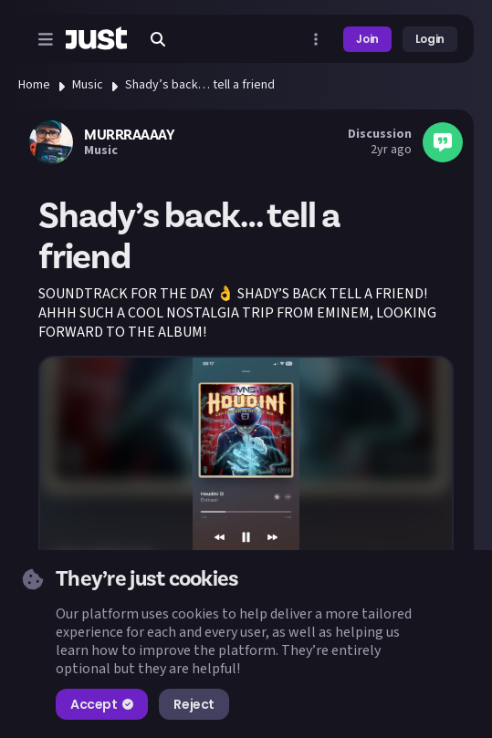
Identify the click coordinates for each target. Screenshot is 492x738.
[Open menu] (45, 39)
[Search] (158, 39)
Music (87, 85)
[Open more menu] (315, 39)
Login (430, 39)
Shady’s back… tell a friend (200, 85)
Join (367, 39)
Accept (101, 704)
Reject (193, 704)
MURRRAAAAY (129, 135)
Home (34, 85)
